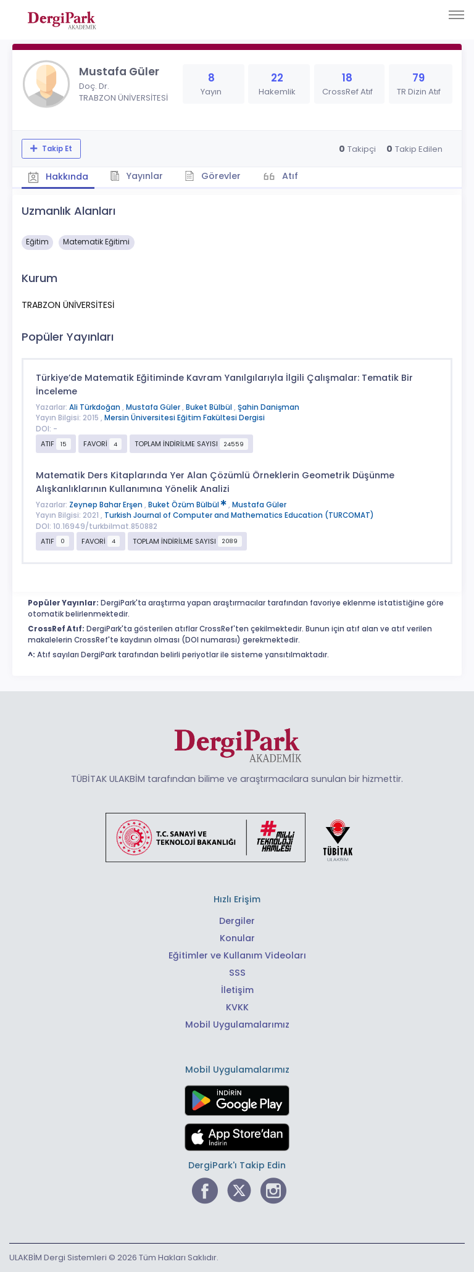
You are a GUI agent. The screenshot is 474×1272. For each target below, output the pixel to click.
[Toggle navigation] (456, 14)
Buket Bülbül (210, 407)
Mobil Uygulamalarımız (237, 1024)
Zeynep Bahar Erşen (106, 505)
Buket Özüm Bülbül (188, 505)
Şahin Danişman (268, 407)
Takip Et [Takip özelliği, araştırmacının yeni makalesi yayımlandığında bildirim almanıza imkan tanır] (56, 149)
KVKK (237, 1007)
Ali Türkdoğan (95, 407)
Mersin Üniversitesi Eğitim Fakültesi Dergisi (184, 418)
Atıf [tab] (289, 176)
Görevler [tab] (213, 176)
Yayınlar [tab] (137, 176)
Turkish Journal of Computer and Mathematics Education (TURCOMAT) (239, 515)
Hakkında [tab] (58, 176)
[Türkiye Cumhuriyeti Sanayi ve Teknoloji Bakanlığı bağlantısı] (237, 837)
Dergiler (237, 921)
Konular (237, 938)
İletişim (237, 990)
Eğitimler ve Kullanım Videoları (237, 955)
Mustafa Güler (154, 407)
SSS (237, 972)
